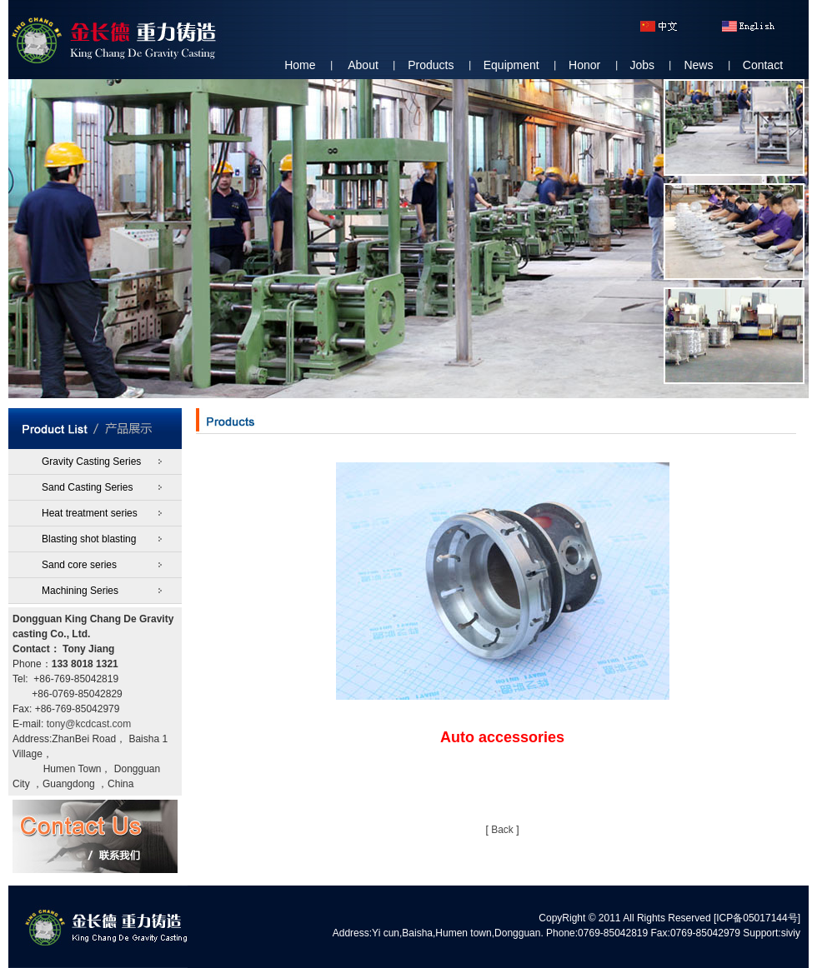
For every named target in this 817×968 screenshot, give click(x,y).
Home (299, 65)
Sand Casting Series (87, 487)
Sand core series (79, 565)
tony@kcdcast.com (89, 724)
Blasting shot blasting (89, 539)
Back (502, 830)
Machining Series (80, 590)
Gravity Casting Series (91, 461)
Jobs (642, 65)
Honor (584, 65)
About (363, 65)
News (698, 65)
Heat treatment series (90, 513)
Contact (763, 65)
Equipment (511, 65)
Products (431, 65)
